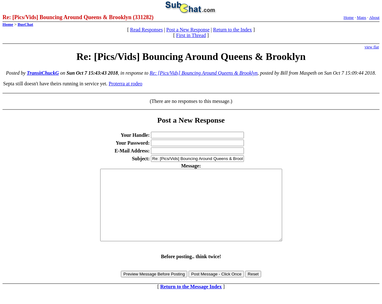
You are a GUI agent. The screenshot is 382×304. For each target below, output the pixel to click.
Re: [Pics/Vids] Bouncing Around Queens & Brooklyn (204, 73)
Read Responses (146, 29)
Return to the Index (232, 29)
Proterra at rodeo (125, 83)
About (374, 17)
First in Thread (191, 35)
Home (348, 17)
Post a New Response (187, 29)
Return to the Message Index (191, 300)
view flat (371, 47)
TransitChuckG (43, 73)
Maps (361, 17)
